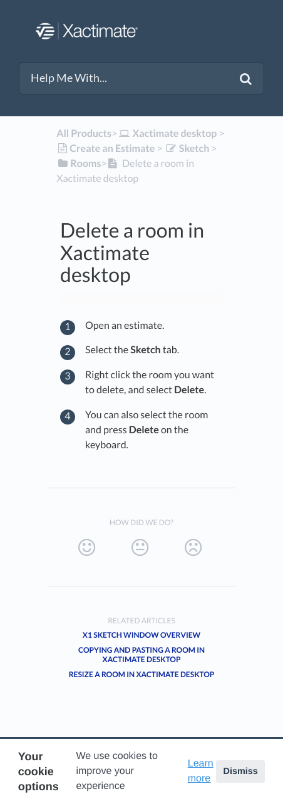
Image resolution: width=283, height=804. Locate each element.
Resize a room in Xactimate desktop (142, 674)
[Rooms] (78, 163)
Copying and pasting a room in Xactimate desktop (141, 654)
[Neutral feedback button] (140, 547)
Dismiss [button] (240, 771)
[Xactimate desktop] (167, 133)
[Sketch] (187, 148)
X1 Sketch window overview (141, 635)
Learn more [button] (201, 771)
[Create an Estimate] (105, 148)
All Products (83, 133)
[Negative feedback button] (193, 547)
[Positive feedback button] (87, 547)
